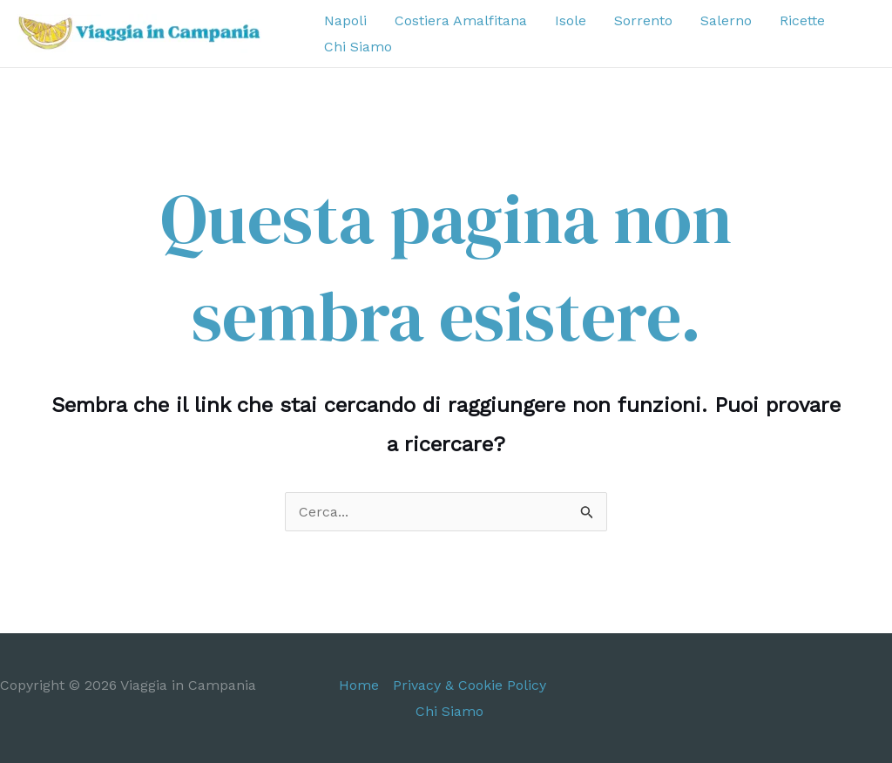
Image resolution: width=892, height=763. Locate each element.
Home (359, 685)
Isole (570, 20)
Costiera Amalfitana (461, 20)
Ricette (802, 20)
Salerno (726, 20)
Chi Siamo (358, 46)
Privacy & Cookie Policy (469, 685)
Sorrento (643, 20)
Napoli (345, 20)
